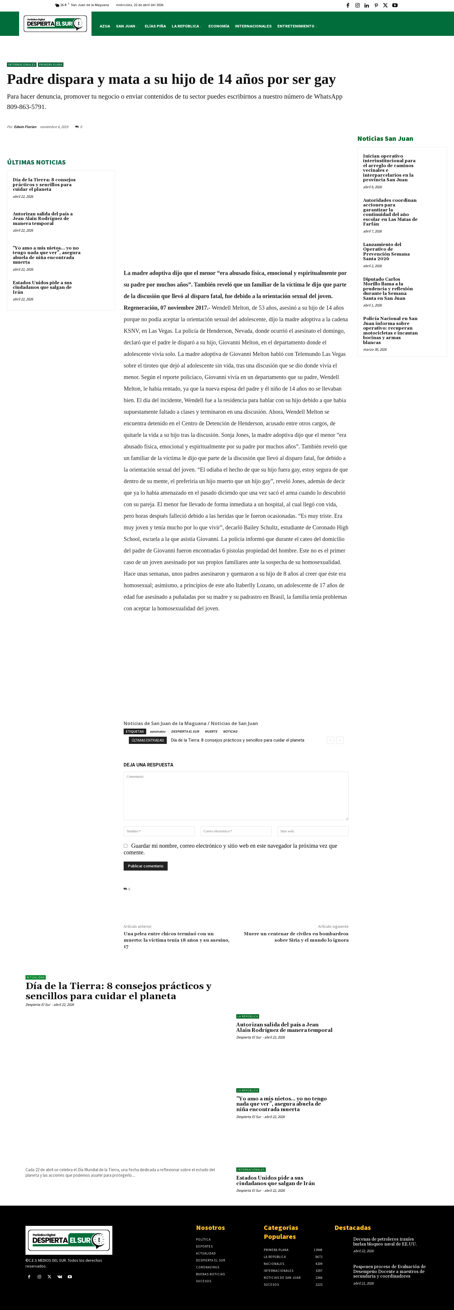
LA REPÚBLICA (247, 1016)
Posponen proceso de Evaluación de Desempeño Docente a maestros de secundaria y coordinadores (389, 1271)
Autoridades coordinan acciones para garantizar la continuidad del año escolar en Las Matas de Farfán (390, 212)
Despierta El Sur (37, 1004)
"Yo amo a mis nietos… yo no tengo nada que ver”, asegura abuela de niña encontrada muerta (46, 255)
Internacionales (21, 64)
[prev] (330, 740)
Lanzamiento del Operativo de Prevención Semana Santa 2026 (386, 252)
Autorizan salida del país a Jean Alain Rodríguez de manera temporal (43, 218)
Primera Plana (50, 64)
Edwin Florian (25, 126)
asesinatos (157, 731)
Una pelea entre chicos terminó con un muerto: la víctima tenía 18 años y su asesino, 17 (176, 940)
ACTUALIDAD (36, 977)
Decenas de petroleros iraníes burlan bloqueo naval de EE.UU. (385, 1242)
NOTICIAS (230, 731)
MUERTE (211, 731)
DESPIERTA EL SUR (185, 731)
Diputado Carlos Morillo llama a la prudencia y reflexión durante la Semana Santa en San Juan (388, 289)
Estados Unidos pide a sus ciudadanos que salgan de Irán (42, 287)
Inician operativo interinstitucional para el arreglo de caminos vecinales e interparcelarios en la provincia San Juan (389, 168)
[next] (339, 740)
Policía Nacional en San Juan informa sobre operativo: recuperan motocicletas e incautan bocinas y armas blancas (390, 330)
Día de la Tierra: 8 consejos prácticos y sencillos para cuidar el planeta (44, 184)
